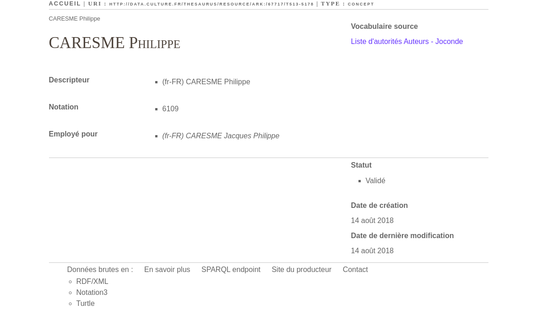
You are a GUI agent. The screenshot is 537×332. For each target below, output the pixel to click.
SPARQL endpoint (230, 269)
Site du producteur (301, 269)
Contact (355, 269)
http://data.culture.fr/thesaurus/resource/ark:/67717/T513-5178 (211, 4)
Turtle (85, 303)
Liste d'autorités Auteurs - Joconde (407, 41)
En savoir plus (167, 269)
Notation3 (92, 292)
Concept (361, 4)
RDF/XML (92, 281)
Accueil (65, 3)
